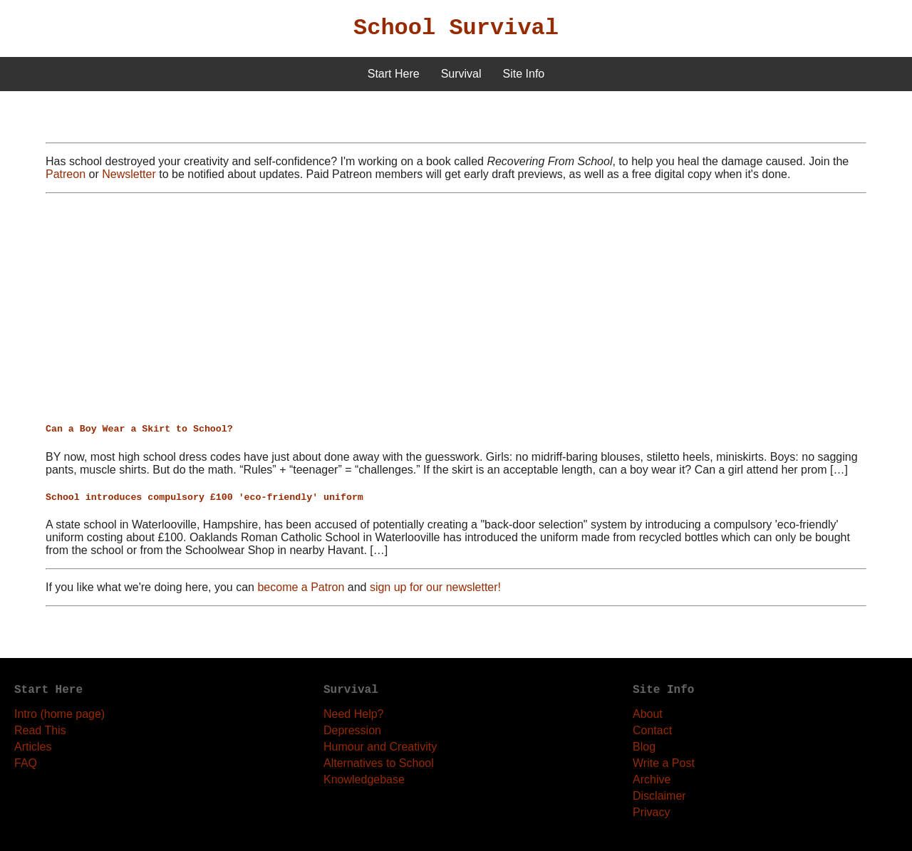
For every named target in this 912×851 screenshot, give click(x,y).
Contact (652, 730)
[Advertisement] (456, 308)
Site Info (524, 74)
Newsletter (129, 174)
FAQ (25, 763)
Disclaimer (659, 796)
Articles (32, 747)
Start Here (394, 74)
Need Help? (353, 714)
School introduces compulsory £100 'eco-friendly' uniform (204, 497)
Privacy (651, 812)
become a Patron (300, 587)
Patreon (66, 174)
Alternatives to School (378, 763)
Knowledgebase (364, 779)
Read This (40, 730)
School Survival (456, 28)
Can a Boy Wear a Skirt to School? (139, 429)
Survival (461, 74)
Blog (644, 747)
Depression (352, 730)
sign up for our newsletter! (435, 587)
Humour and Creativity (380, 747)
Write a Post (664, 763)
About (648, 714)
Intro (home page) (59, 714)
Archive (651, 779)
